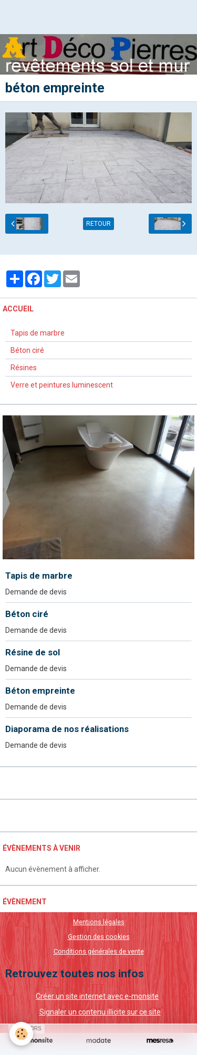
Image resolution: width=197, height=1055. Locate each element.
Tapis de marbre (38, 333)
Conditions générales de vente (99, 951)
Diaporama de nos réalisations (67, 729)
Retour (98, 223)
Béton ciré (27, 350)
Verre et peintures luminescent (62, 385)
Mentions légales (99, 922)
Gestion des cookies (99, 937)
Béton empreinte (40, 690)
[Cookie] (21, 1034)
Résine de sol (32, 652)
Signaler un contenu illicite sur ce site (100, 1012)
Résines (24, 367)
